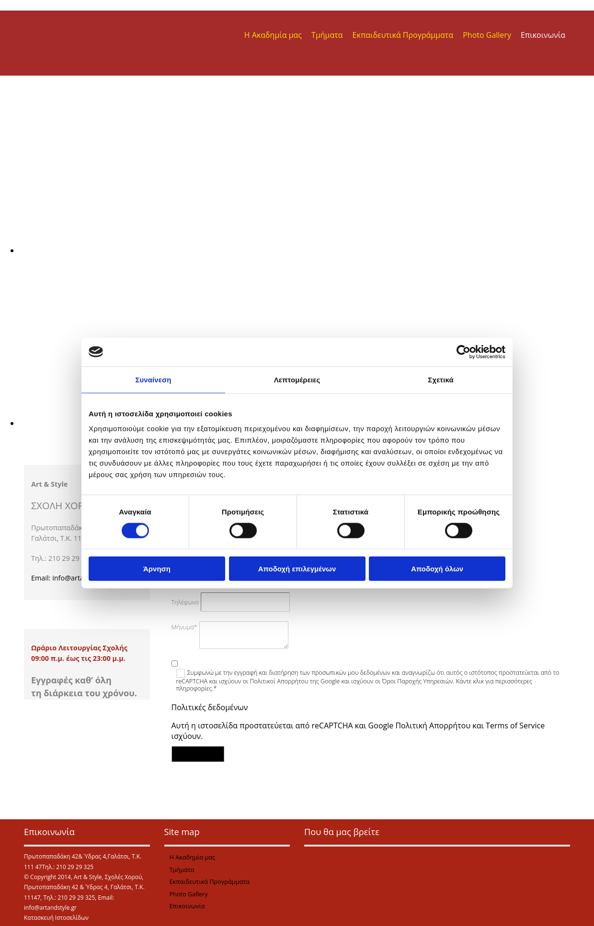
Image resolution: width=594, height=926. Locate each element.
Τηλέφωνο (185, 602)
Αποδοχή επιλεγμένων (297, 569)
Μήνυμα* (184, 627)
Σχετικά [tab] (440, 379)
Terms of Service (515, 725)
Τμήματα (327, 35)
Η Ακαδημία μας (273, 35)
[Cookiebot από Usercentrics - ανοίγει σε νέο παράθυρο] (463, 352)
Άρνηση (157, 569)
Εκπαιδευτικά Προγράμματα (403, 35)
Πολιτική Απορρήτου (432, 725)
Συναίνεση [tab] (153, 379)
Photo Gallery (487, 35)
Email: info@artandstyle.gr (73, 577)
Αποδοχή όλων (437, 569)
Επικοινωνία (543, 35)
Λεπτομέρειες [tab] (297, 379)
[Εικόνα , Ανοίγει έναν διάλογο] (306, 250)
